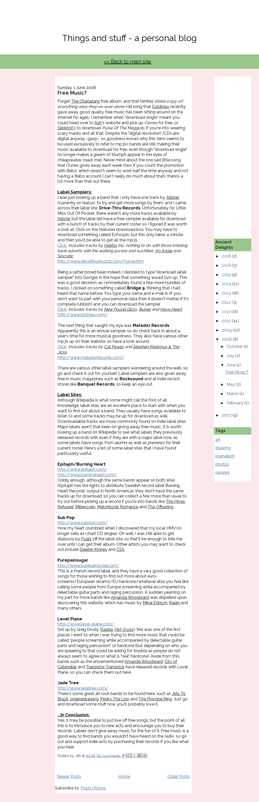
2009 (227, 330)
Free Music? (72, 93)
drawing (223, 447)
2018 (227, 256)
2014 (227, 283)
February (235, 402)
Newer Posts (69, 776)
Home (124, 776)
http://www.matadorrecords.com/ (90, 357)
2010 (227, 320)
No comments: (109, 756)
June (231, 365)
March (233, 393)
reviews (222, 472)
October (235, 346)
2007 (227, 415)
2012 (227, 302)
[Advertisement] (237, 153)
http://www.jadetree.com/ (82, 688)
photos (222, 464)
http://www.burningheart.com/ (87, 474)
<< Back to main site (127, 61)
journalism (225, 456)
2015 (227, 274)
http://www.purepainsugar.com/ (88, 565)
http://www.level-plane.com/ (85, 624)
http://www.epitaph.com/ (82, 469)
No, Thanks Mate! (129, 20)
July (231, 355)
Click (61, 245)
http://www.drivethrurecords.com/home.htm (100, 261)
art (217, 439)
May (231, 384)
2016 (227, 265)
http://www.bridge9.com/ (82, 314)
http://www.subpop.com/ (82, 522)
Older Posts (178, 776)
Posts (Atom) (93, 788)
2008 (227, 339)
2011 (226, 311)
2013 (227, 293)
